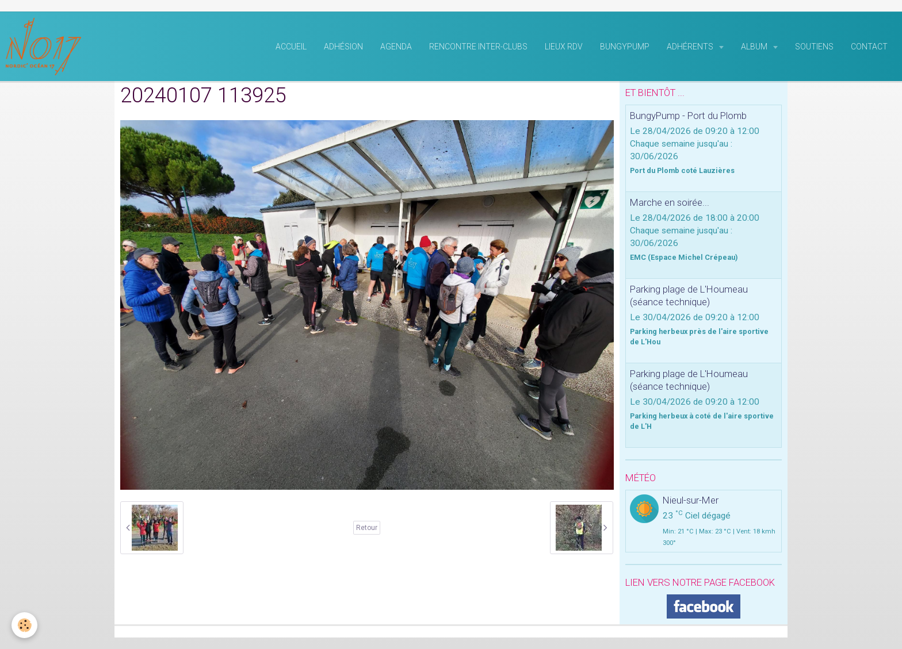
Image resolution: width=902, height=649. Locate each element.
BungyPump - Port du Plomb (688, 115)
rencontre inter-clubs (478, 46)
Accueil (291, 46)
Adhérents (691, 46)
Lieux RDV (564, 46)
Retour (366, 528)
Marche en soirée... (669, 202)
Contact (869, 46)
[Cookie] (24, 625)
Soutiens (814, 46)
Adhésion (343, 46)
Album (755, 46)
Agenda (396, 46)
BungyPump (624, 46)
